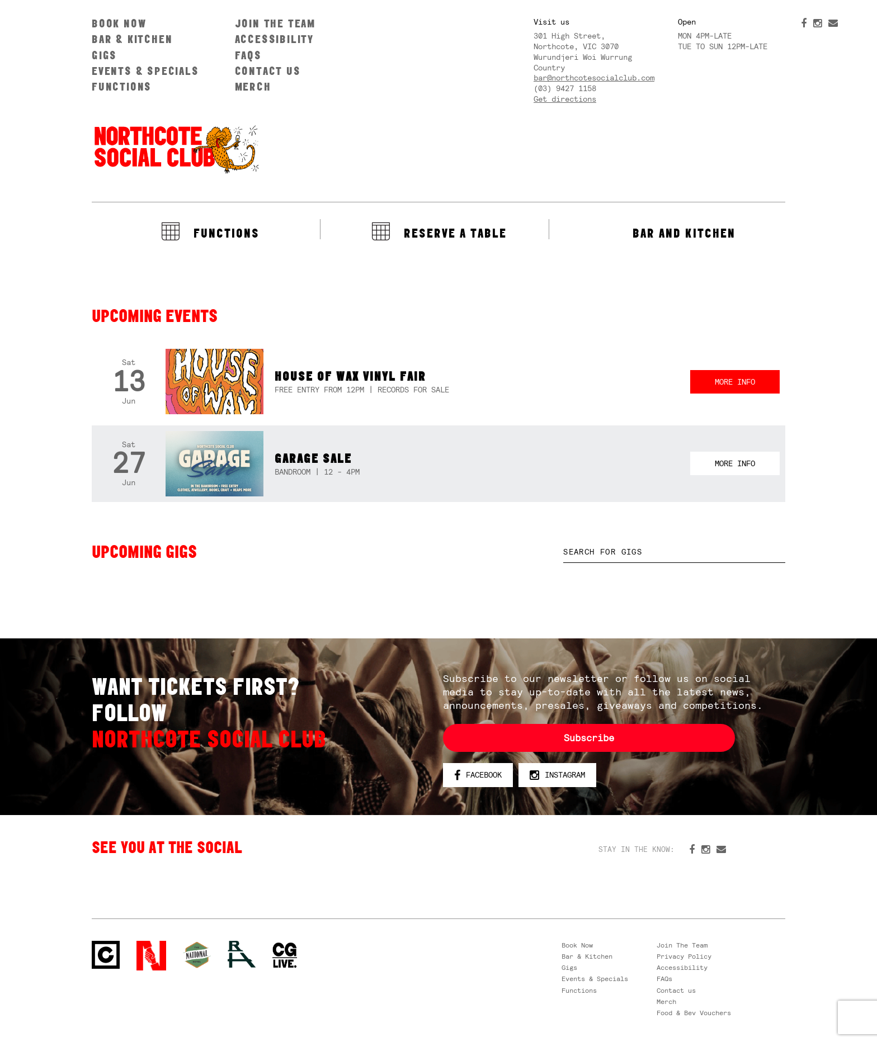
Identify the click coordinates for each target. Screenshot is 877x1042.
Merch (253, 86)
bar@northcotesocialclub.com (594, 78)
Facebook (478, 775)
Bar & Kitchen (132, 38)
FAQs (248, 55)
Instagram (557, 775)
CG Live (284, 955)
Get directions (565, 99)
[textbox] (674, 552)
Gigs (104, 55)
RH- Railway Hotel (242, 954)
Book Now (119, 23)
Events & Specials (145, 70)
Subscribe (589, 738)
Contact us (268, 70)
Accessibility (274, 38)
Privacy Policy (684, 956)
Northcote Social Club (176, 149)
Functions (122, 86)
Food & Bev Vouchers (694, 1012)
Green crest (197, 955)
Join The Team (275, 23)
